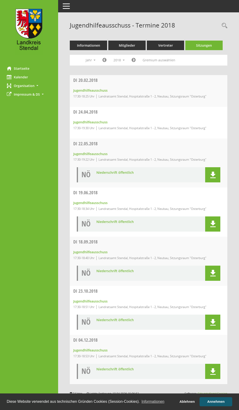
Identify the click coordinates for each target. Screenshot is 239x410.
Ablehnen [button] (187, 401)
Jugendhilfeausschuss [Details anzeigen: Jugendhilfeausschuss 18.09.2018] (91, 252)
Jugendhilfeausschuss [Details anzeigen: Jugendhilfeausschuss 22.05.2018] (91, 154)
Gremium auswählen (159, 60)
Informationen (88, 45)
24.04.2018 (86, 112)
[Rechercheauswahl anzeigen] (223, 26)
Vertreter (165, 45)
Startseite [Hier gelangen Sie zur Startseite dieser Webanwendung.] (18, 68)
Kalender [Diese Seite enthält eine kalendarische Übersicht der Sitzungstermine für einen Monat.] (17, 77)
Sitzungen (204, 45)
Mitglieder (127, 45)
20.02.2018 (86, 80)
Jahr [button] (91, 60)
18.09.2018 (86, 242)
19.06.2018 (86, 192)
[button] (29, 85)
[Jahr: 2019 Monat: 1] (133, 60)
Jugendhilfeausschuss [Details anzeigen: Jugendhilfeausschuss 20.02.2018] (91, 90)
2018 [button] (119, 60)
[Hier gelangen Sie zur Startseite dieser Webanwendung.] (29, 31)
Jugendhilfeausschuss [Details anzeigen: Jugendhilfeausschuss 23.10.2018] (91, 301)
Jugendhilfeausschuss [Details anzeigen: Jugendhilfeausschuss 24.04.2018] (91, 122)
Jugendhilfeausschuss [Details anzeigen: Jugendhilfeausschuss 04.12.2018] (91, 350)
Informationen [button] (152, 401)
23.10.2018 (86, 291)
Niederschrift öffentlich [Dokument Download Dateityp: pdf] (115, 173)
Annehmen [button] (216, 401)
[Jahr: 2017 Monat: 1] (104, 60)
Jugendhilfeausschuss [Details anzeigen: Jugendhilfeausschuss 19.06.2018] (91, 203)
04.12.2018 (86, 340)
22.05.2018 (86, 143)
